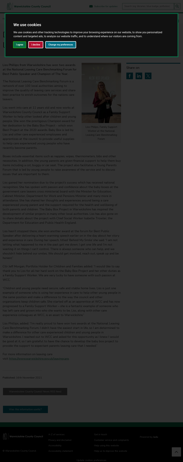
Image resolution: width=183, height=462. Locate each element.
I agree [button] (19, 44)
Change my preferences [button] (60, 44)
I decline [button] (35, 44)
